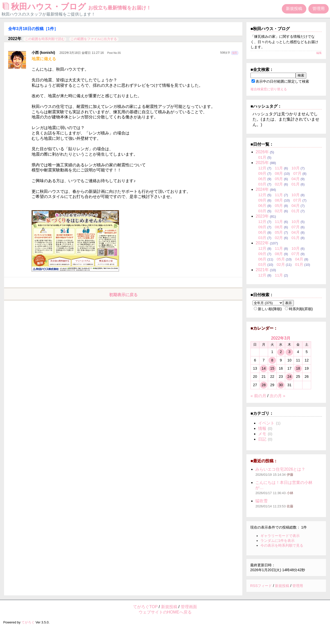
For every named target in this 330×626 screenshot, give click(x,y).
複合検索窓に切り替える (268, 89)
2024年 (262, 189)
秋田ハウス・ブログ (77, 6)
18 (298, 368)
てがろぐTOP (145, 607)
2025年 (262, 162)
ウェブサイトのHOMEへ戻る (165, 612)
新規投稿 (294, 8)
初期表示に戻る (123, 295)
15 (272, 368)
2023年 (262, 216)
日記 (262, 439)
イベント (266, 423)
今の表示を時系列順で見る (281, 545)
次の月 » (277, 396)
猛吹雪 (261, 501)
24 (289, 376)
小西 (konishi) (43, 53)
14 (263, 368)
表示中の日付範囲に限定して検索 (280, 81)
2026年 (262, 152)
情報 (262, 428)
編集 (234, 52)
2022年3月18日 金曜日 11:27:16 (81, 53)
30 (281, 385)
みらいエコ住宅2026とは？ (280, 469)
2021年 (262, 270)
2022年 (262, 243)
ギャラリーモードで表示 (280, 536)
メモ (262, 434)
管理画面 (189, 607)
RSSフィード (261, 586)
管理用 (318, 8)
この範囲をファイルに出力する (94, 39)
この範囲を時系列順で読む (45, 39)
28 (263, 385)
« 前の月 (258, 396)
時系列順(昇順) (299, 309)
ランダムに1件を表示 (277, 541)
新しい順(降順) (268, 309)
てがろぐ (28, 622)
